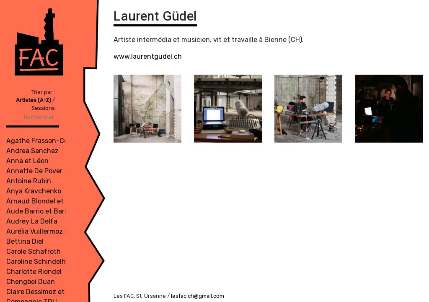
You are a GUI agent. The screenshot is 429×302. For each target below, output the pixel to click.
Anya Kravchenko (33, 191)
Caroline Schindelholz (40, 262)
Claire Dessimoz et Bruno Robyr (55, 292)
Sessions (43, 108)
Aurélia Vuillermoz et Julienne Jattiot (65, 231)
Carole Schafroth (33, 251)
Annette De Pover (34, 171)
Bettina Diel (25, 241)
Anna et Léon (27, 161)
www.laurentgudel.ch (148, 56)
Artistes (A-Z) (34, 100)
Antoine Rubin (28, 181)
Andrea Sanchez (32, 151)
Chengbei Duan (30, 282)
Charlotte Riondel (34, 272)
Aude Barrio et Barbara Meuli (51, 211)
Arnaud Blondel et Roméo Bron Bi (58, 201)
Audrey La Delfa (31, 221)
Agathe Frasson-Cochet (44, 141)
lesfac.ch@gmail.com (197, 296)
